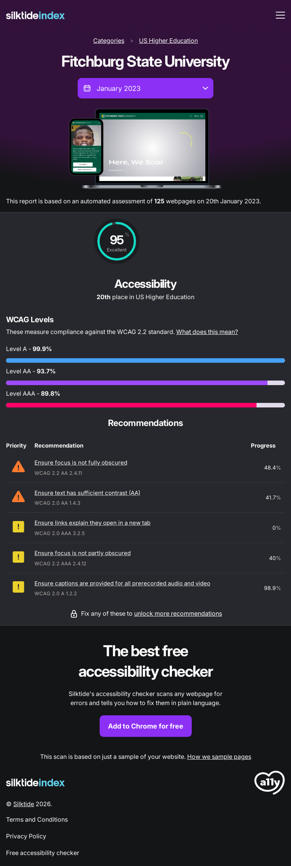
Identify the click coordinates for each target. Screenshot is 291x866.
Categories (108, 40)
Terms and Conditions (37, 819)
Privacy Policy (26, 836)
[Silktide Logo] (35, 782)
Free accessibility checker (42, 853)
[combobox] (145, 88)
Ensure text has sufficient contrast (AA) (87, 492)
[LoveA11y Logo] (269, 784)
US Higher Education (168, 40)
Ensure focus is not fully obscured (80, 462)
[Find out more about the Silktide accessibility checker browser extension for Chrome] (145, 689)
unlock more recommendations (178, 613)
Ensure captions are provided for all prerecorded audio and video (122, 583)
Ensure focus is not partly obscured (82, 553)
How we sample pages (219, 756)
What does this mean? (207, 331)
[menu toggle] (280, 15)
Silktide (23, 804)
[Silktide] (35, 15)
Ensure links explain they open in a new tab (92, 522)
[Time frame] (145, 88)
